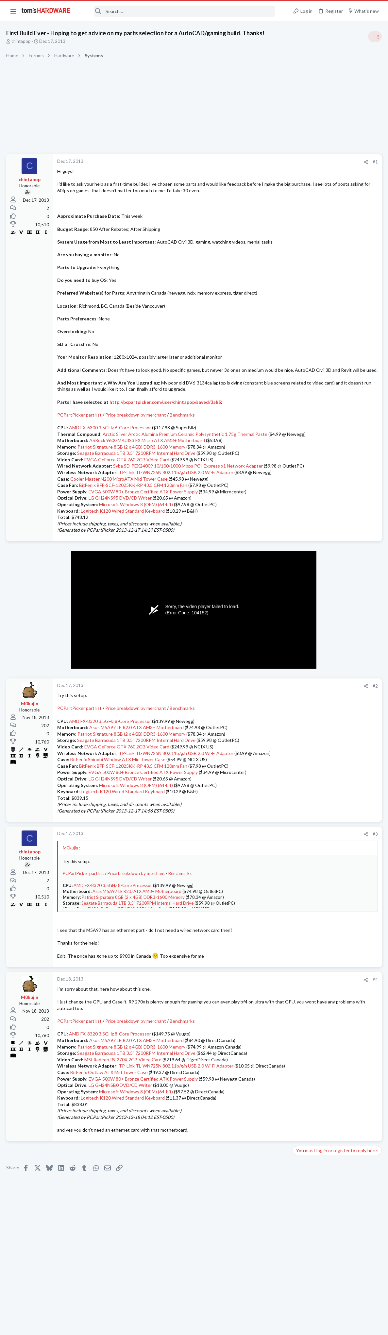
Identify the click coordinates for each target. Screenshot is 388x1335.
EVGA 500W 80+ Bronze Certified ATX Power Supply (143, 523)
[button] (13, 11)
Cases (301, 892)
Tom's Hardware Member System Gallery (336, 367)
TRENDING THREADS (305, 353)
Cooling (302, 745)
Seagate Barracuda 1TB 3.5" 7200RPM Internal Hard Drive (136, 479)
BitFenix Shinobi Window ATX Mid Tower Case (118, 791)
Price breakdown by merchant (136, 434)
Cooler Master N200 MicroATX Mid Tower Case (119, 511)
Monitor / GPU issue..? (328, 791)
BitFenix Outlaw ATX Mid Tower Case (109, 1110)
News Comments (311, 518)
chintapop (21, 41)
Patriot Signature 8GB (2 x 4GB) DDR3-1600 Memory (132, 472)
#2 (270, 718)
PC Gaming (305, 423)
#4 (270, 1011)
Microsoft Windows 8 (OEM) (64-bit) (136, 536)
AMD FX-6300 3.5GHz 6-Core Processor (110, 447)
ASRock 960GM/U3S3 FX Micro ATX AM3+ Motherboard (147, 466)
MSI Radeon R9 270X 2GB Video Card (123, 1091)
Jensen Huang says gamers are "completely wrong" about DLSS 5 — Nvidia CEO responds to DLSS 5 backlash (338, 633)
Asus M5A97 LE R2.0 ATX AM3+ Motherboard (137, 759)
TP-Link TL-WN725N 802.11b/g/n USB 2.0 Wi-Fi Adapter (176, 504)
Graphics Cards (310, 713)
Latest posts (298, 674)
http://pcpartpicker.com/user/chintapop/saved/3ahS (165, 421)
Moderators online (307, 909)
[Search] (177, 11)
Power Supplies (310, 468)
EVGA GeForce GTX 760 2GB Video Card (127, 485)
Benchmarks (182, 434)
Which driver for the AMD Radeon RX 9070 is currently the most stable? (334, 695)
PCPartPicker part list (80, 434)
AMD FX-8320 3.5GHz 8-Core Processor (110, 753)
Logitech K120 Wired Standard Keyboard (123, 543)
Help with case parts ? (327, 880)
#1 (270, 161)
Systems (303, 385)
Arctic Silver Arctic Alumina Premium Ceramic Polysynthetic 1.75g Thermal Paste (185, 453)
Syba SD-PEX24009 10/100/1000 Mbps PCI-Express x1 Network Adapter (188, 491)
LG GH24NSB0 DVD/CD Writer (120, 1123)
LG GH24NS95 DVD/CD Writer (120, 530)
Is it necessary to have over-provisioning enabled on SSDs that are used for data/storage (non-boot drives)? (336, 822)
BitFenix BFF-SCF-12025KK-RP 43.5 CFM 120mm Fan (133, 517)
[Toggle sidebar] (374, 36)
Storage (302, 841)
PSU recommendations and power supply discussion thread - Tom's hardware (335, 443)
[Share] (261, 162)
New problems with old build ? (335, 854)
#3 (270, 866)
